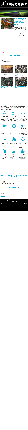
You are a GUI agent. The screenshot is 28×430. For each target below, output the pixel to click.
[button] (1, 182)
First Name (2, 193)
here (22, 146)
